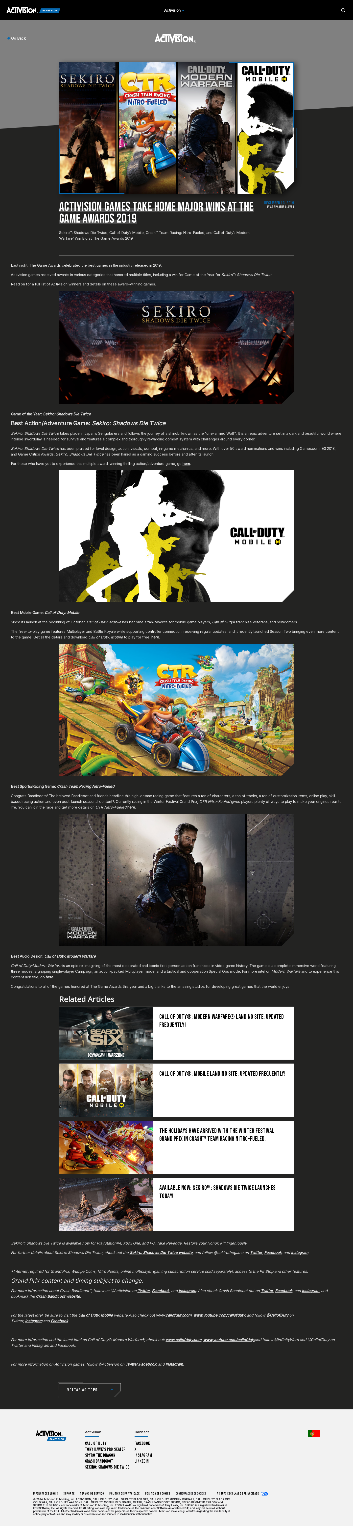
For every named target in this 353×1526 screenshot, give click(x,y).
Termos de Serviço (92, 1494)
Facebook (142, 1443)
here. (155, 637)
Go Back (16, 38)
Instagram (143, 1455)
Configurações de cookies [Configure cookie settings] (191, 1494)
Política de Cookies (157, 1494)
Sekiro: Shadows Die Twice (107, 1467)
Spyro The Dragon (100, 1455)
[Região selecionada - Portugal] (314, 1433)
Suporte (68, 1494)
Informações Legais (45, 1494)
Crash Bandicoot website (58, 1296)
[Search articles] (343, 10)
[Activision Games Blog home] (51, 1436)
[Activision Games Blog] (33, 10)
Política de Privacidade (124, 1494)
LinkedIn (142, 1461)
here (186, 463)
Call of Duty (96, 1443)
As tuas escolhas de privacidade (238, 1494)
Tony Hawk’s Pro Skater (105, 1449)
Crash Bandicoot (99, 1461)
